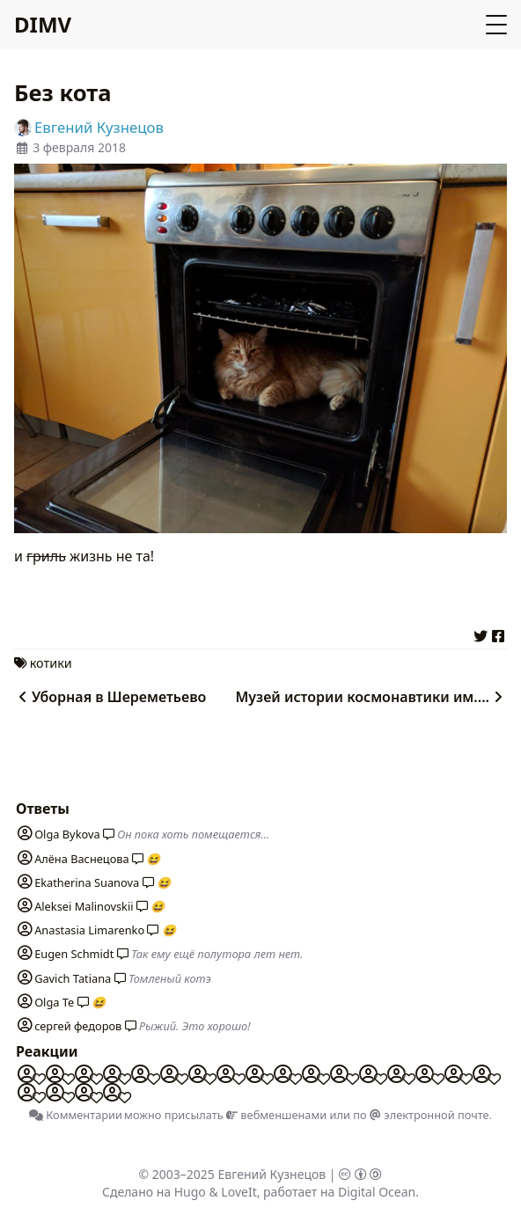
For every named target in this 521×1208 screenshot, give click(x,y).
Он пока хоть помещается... (193, 834)
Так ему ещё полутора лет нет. (217, 954)
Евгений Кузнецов (272, 1174)
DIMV (42, 24)
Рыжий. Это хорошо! (195, 1026)
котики (51, 663)
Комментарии (75, 1115)
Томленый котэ (169, 978)
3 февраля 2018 (79, 147)
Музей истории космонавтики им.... (371, 696)
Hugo (190, 1191)
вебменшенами (276, 1115)
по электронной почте (420, 1115)
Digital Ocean (376, 1191)
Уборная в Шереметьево (110, 696)
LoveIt (238, 1191)
